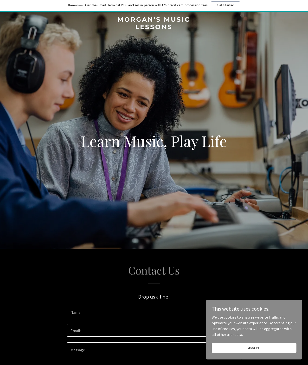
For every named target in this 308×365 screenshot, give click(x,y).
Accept (254, 354)
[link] (154, 27)
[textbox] (154, 312)
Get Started (225, 5)
